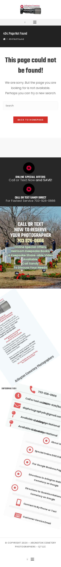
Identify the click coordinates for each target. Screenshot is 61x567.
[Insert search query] (30, 106)
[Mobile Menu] (35, 22)
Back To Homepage (30, 119)
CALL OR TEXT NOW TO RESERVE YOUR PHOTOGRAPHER (30, 232)
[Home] (4, 39)
